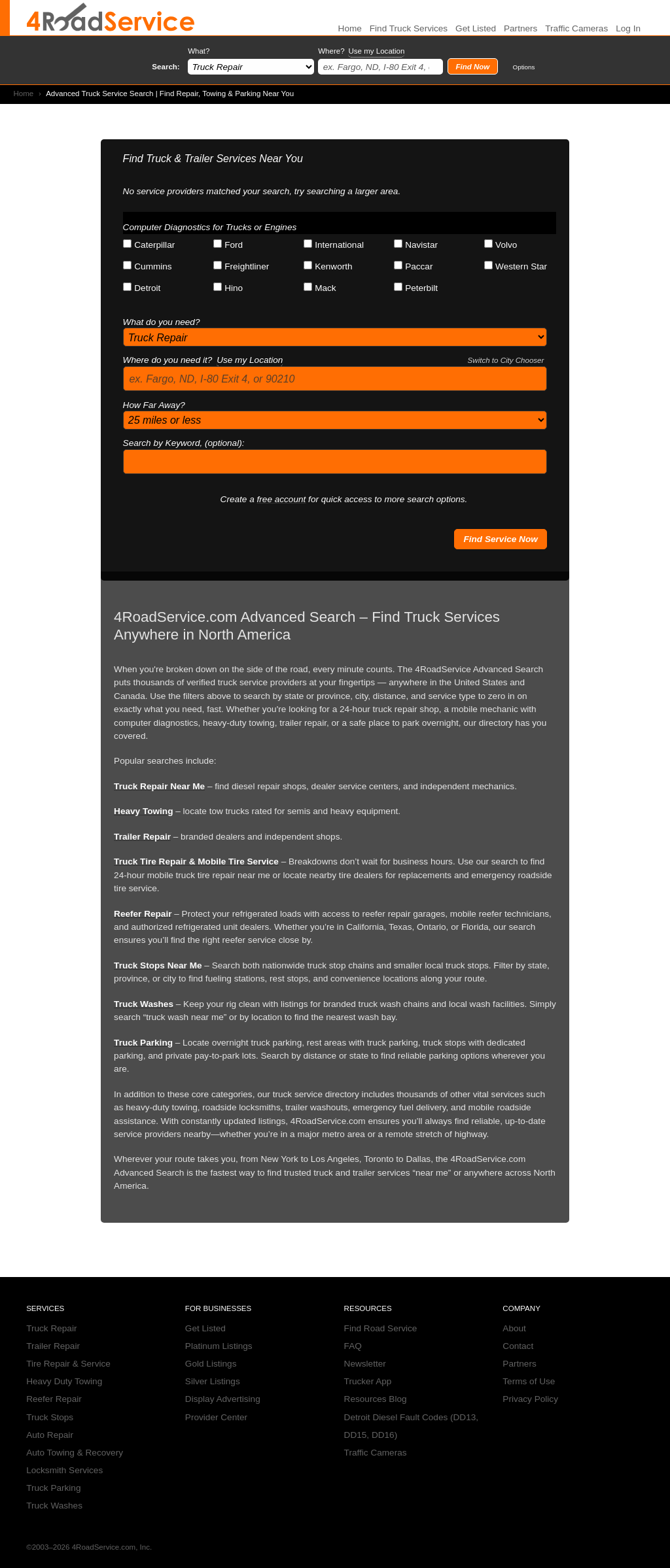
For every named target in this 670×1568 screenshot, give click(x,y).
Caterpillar (149, 244)
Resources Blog (375, 1399)
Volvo (500, 244)
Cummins (147, 266)
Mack (320, 287)
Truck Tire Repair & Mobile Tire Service (196, 861)
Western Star (515, 266)
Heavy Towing (143, 811)
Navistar (416, 244)
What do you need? (161, 322)
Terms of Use (528, 1381)
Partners (520, 28)
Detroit (141, 287)
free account (281, 499)
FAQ (353, 1346)
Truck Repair (51, 1328)
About (514, 1328)
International (334, 244)
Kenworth (328, 266)
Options (524, 67)
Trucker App (368, 1381)
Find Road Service (380, 1328)
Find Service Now (500, 539)
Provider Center (216, 1417)
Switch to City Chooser (506, 360)
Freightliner (241, 266)
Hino (228, 287)
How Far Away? (154, 405)
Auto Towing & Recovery (74, 1452)
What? (198, 51)
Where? (361, 51)
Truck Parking (143, 1043)
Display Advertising (222, 1399)
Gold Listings (211, 1364)
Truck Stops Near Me (158, 965)
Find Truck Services (409, 28)
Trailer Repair (142, 837)
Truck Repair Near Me (159, 786)
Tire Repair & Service (68, 1364)
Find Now (472, 67)
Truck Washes (143, 1004)
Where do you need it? (333, 360)
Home (23, 93)
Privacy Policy (530, 1399)
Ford (228, 244)
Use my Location (376, 51)
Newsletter (365, 1364)
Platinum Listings (219, 1346)
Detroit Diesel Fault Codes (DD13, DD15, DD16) (411, 1426)
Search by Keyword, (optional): (184, 443)
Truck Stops (49, 1417)
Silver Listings (212, 1381)
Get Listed (475, 28)
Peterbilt (416, 287)
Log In (628, 28)
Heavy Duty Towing (64, 1381)
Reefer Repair (142, 914)
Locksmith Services (64, 1470)
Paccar (413, 266)
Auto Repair (49, 1435)
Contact (517, 1346)
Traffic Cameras (576, 28)
